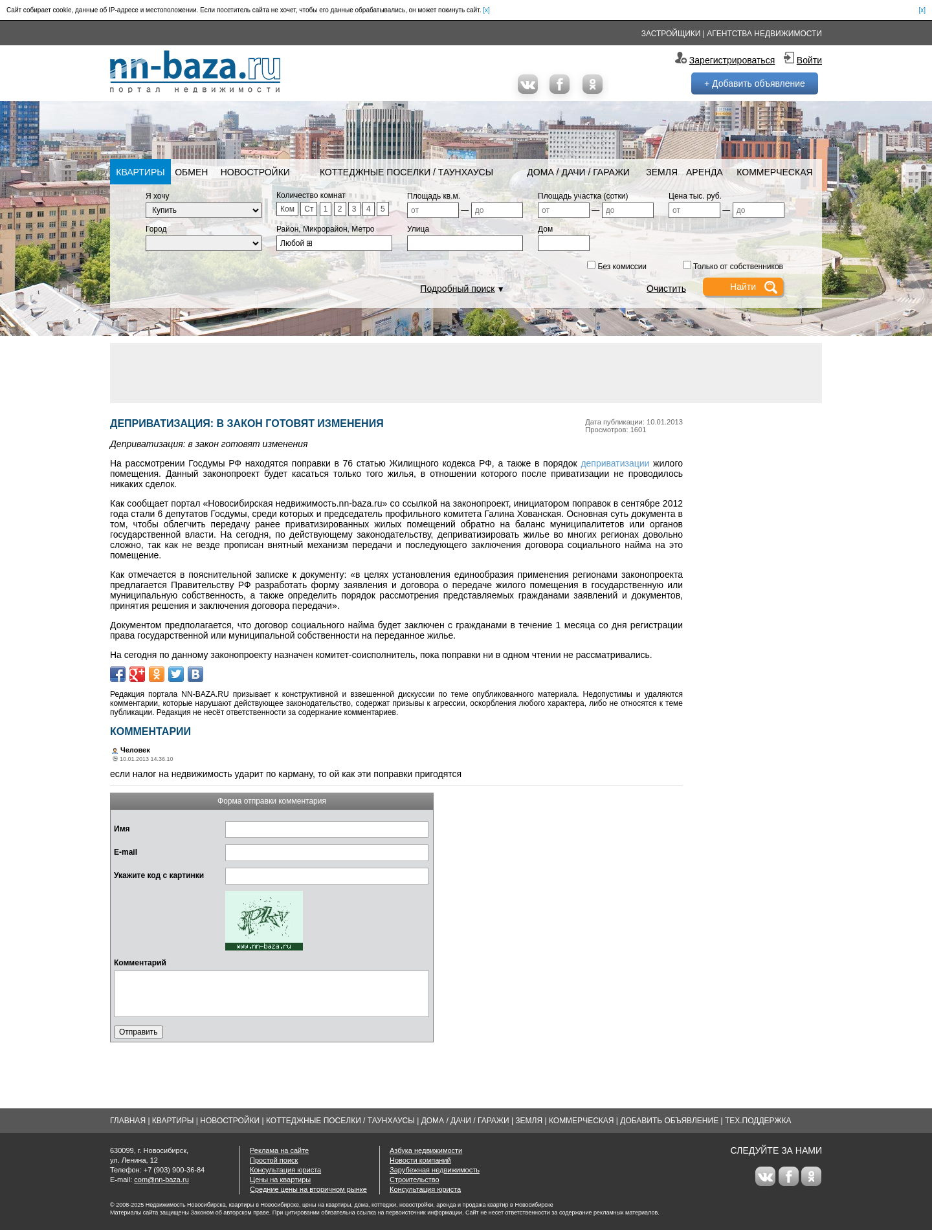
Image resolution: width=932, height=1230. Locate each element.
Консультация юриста (285, 1170)
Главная (128, 1120)
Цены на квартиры (280, 1179)
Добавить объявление (669, 1120)
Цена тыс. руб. (695, 196)
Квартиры (140, 172)
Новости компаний (420, 1160)
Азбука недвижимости (426, 1150)
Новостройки (255, 172)
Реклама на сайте (279, 1150)
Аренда (704, 172)
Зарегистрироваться (732, 60)
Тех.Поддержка (758, 1120)
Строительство (414, 1179)
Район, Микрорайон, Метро (325, 229)
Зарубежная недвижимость (435, 1170)
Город (156, 229)
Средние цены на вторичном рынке (308, 1189)
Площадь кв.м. (433, 196)
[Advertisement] (466, 372)
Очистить (666, 288)
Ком (287, 209)
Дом (545, 229)
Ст (308, 209)
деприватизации (615, 463)
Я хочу (158, 196)
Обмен (191, 172)
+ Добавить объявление (754, 83)
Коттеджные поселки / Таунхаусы (406, 172)
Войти (809, 60)
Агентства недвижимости (764, 33)
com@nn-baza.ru (161, 1179)
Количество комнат (311, 195)
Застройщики (671, 33)
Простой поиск (274, 1160)
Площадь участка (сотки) (583, 196)
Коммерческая (774, 172)
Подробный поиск (457, 288)
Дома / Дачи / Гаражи (578, 172)
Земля (662, 172)
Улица (418, 229)
